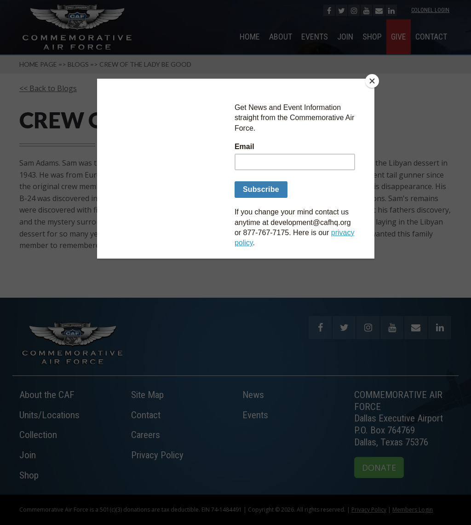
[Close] (372, 81)
